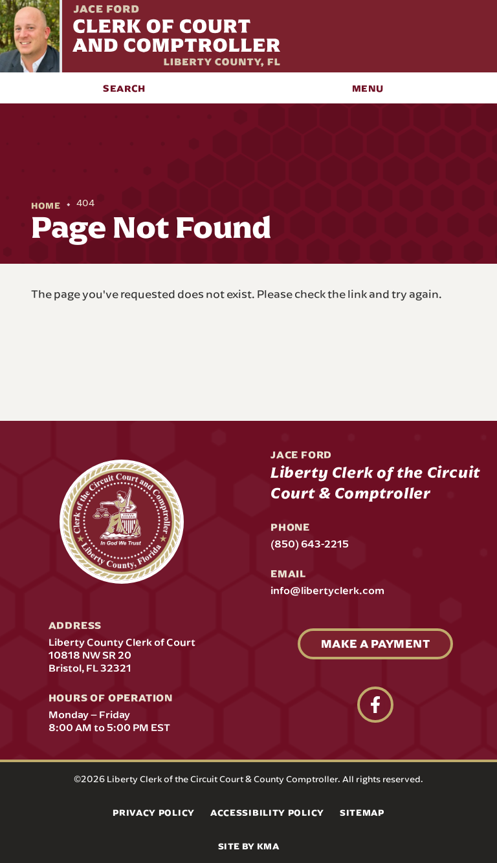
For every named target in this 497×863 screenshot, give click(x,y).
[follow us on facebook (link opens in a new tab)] (375, 705)
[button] (124, 87)
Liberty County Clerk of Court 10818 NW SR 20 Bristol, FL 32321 (122, 654)
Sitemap (362, 812)
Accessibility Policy (267, 812)
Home (46, 205)
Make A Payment (375, 643)
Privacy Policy (154, 812)
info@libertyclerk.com (327, 590)
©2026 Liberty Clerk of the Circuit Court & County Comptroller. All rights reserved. (248, 779)
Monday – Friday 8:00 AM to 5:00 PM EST (109, 721)
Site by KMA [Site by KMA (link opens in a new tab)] (248, 846)
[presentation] (122, 522)
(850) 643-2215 (310, 543)
